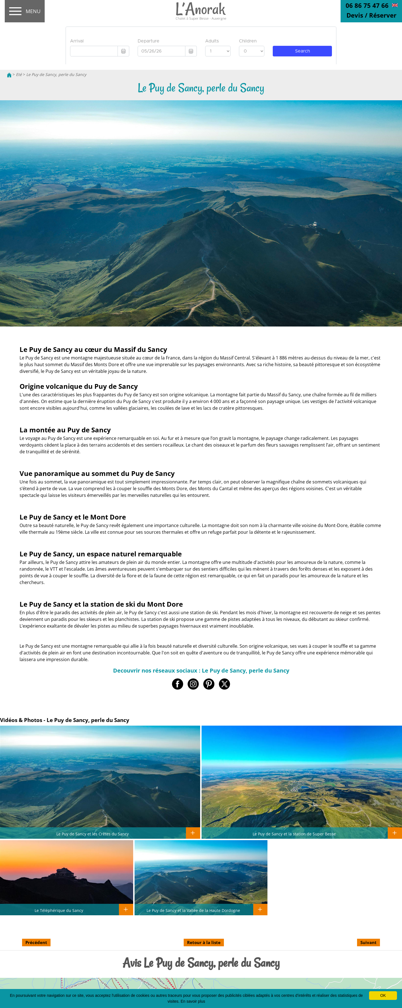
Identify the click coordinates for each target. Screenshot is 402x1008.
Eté (19, 74)
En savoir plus (193, 1001)
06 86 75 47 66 (367, 5)
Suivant (368, 942)
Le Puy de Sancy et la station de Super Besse (294, 833)
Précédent (36, 942)
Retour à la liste (204, 942)
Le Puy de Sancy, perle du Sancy (56, 74)
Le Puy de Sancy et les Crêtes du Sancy (92, 833)
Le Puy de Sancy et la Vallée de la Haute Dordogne (193, 910)
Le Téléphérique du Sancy (59, 910)
